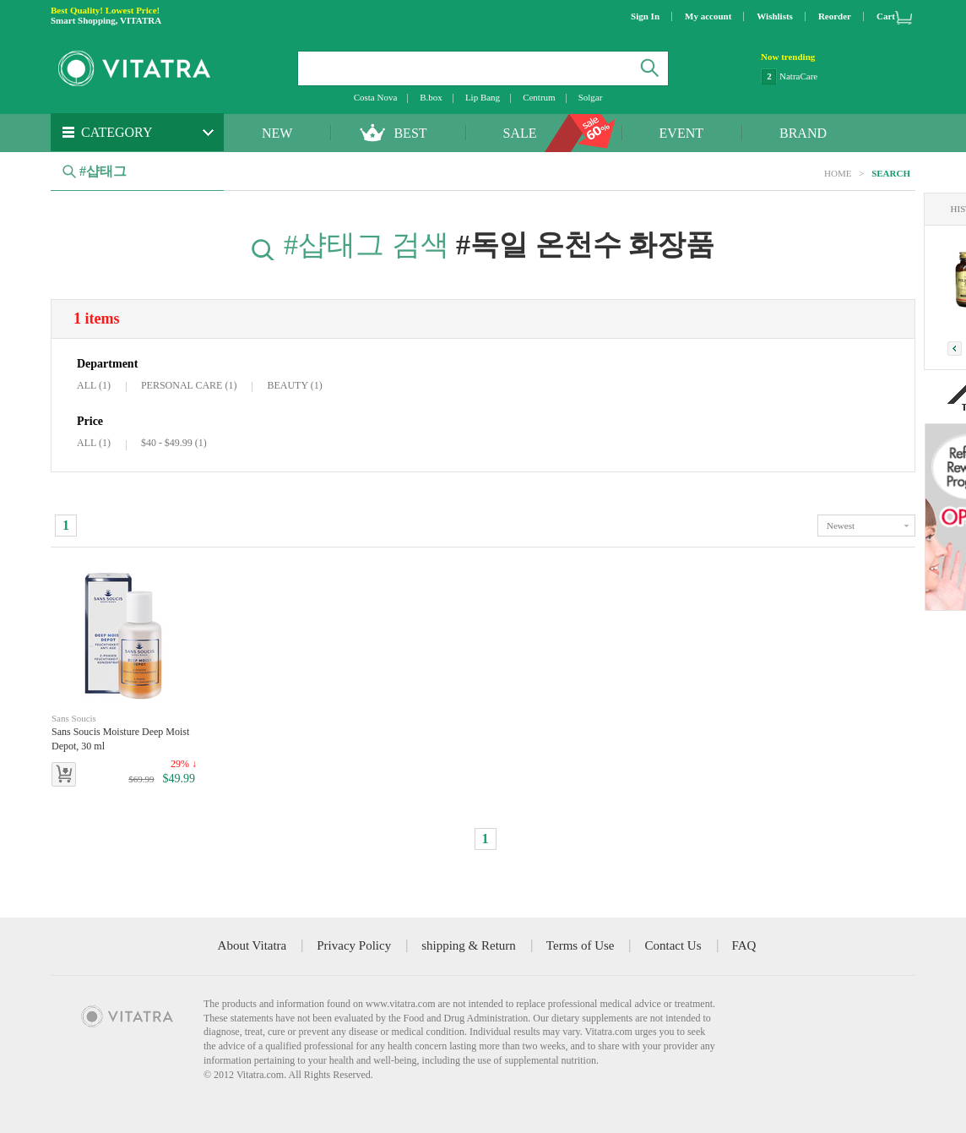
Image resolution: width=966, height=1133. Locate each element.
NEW (277, 133)
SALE (520, 133)
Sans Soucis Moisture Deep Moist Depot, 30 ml (124, 732)
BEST (409, 133)
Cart (885, 16)
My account (708, 16)
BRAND (803, 133)
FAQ (744, 945)
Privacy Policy (354, 945)
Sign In (645, 16)
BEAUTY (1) (294, 385)
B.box (431, 97)
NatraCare (798, 76)
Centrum (539, 97)
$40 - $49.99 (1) (174, 443)
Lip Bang (482, 97)
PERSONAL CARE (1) (189, 385)
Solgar (590, 97)
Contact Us (672, 945)
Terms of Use (580, 945)
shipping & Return (468, 945)
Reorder (834, 16)
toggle (866, 525)
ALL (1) (94, 385)
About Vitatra (252, 945)
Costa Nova (376, 97)
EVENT (681, 133)
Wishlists (775, 16)
